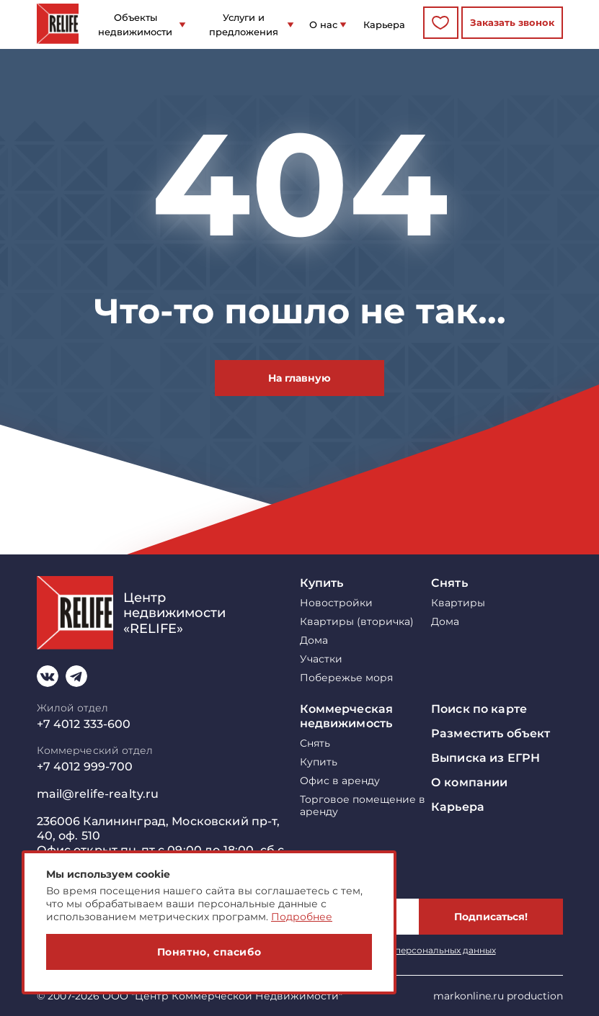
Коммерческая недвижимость (347, 716)
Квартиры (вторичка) (357, 622)
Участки (321, 659)
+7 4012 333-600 (84, 724)
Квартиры (458, 603)
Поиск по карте (479, 709)
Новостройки (336, 603)
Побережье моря (346, 678)
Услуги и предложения (243, 24)
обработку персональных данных (420, 950)
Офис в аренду (340, 781)
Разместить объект (490, 733)
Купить (322, 583)
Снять (449, 583)
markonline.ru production (498, 996)
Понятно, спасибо (209, 951)
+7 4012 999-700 (85, 766)
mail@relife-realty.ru (98, 794)
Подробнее (301, 916)
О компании (469, 782)
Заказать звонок (512, 22)
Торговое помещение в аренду (362, 806)
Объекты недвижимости (135, 24)
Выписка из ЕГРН (485, 758)
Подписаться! (491, 916)
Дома (314, 640)
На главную (299, 378)
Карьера (384, 24)
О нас (323, 24)
